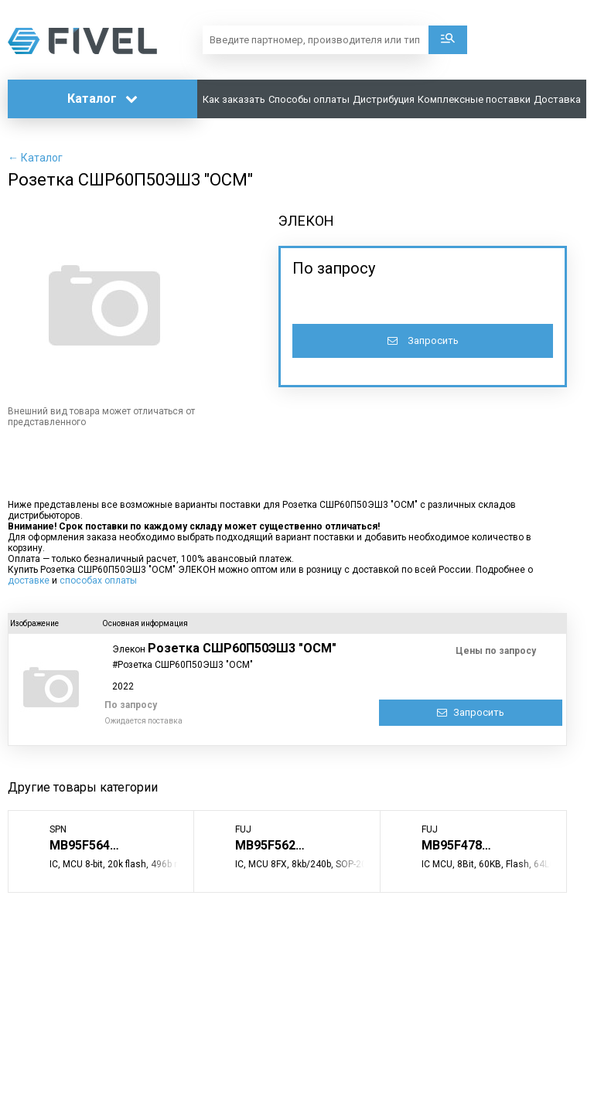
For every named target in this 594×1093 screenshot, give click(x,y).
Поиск (447, 40)
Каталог (102, 98)
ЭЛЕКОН (306, 221)
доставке (29, 580)
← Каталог (35, 158)
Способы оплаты (309, 99)
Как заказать (234, 99)
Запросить (423, 340)
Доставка (557, 99)
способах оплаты (98, 580)
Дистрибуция (384, 99)
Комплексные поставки (474, 99)
